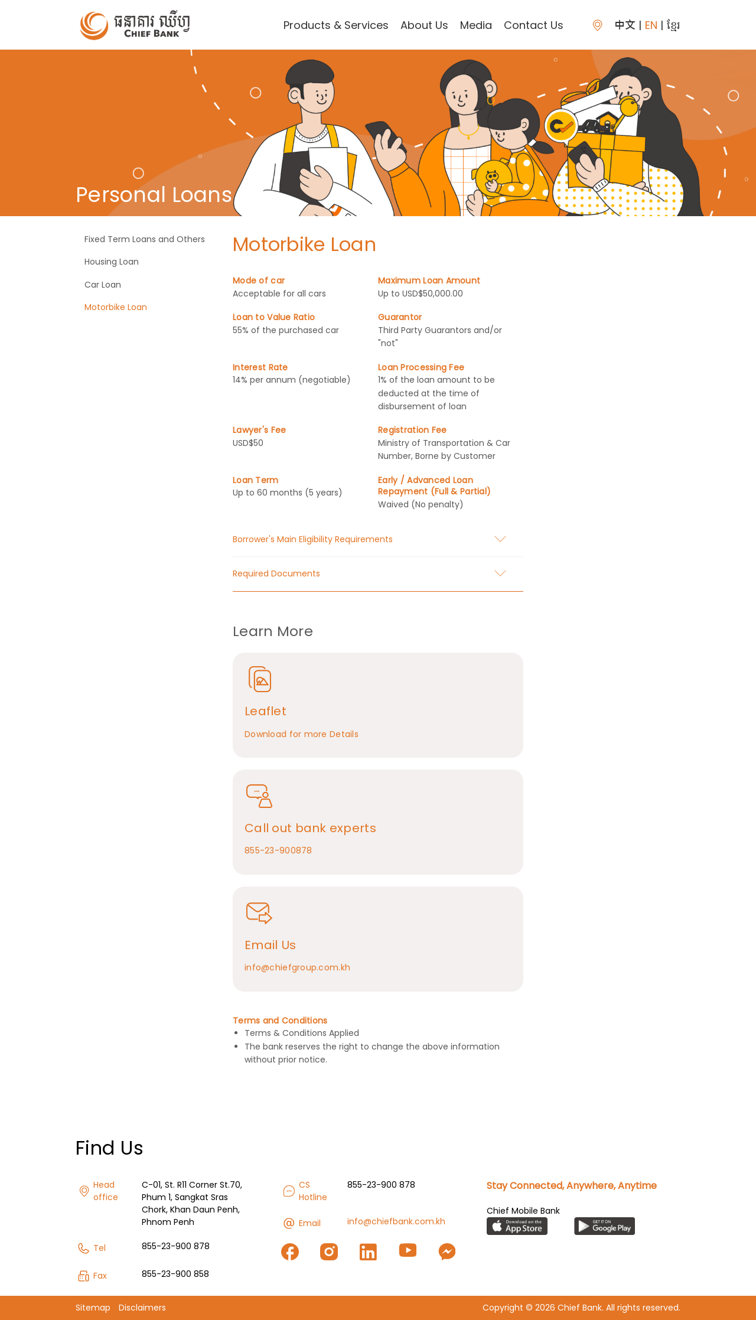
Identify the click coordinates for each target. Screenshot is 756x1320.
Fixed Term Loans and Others (144, 239)
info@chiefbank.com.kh (396, 1221)
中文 (625, 25)
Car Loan (102, 285)
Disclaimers (142, 1308)
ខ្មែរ (673, 25)
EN (651, 25)
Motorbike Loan (115, 307)
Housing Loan (111, 262)
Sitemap (93, 1308)
